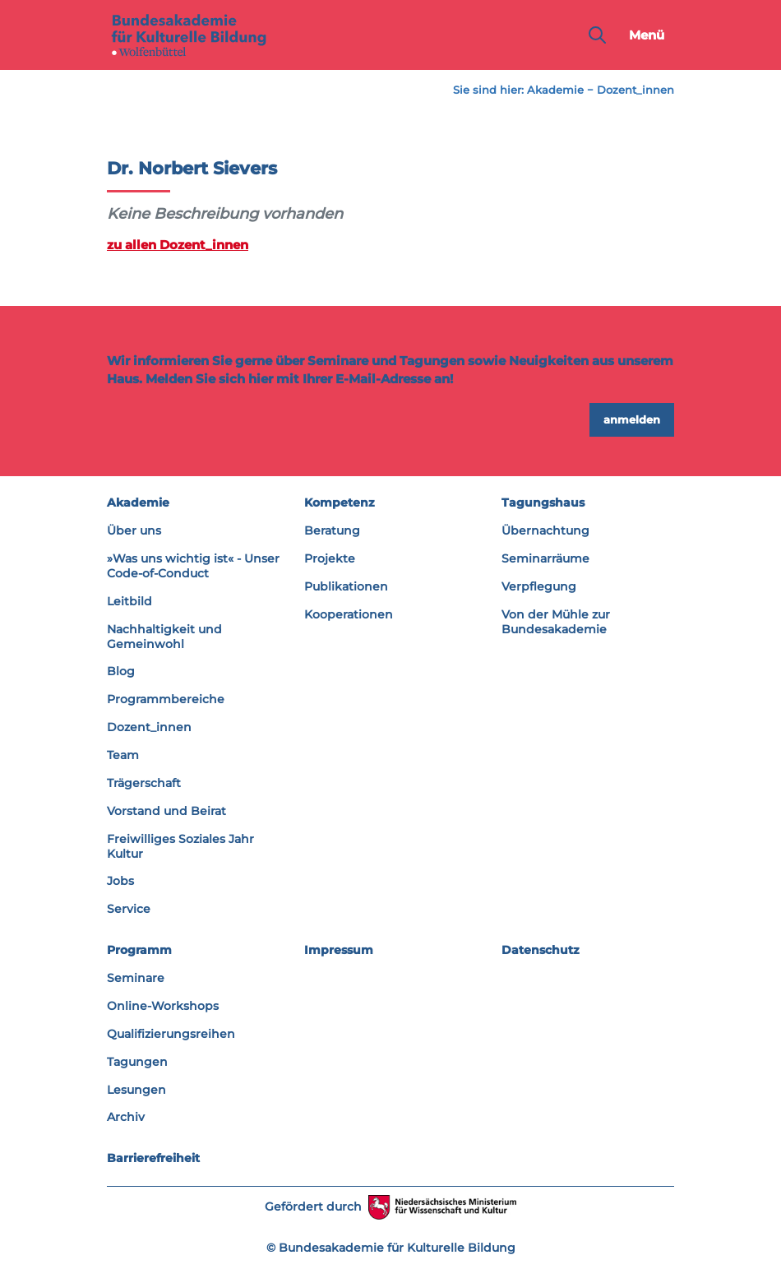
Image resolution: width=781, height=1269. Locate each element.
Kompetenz (339, 502)
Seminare (135, 977)
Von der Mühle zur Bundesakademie (555, 622)
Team (123, 755)
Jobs (120, 880)
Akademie (555, 89)
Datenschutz (540, 949)
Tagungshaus (543, 502)
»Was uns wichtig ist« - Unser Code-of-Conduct (193, 566)
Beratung (332, 530)
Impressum (338, 949)
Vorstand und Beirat (166, 811)
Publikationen (346, 586)
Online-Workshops (163, 1005)
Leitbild (129, 601)
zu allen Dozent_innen (177, 244)
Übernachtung (545, 530)
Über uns (134, 530)
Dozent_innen (635, 89)
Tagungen (137, 1061)
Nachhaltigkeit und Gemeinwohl (164, 636)
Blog (121, 671)
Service (128, 908)
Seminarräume (545, 558)
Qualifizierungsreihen (171, 1033)
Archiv (126, 1116)
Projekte (329, 558)
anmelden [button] (631, 419)
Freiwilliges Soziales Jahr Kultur (180, 846)
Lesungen (136, 1089)
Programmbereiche (165, 699)
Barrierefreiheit (153, 1158)
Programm (139, 949)
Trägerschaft (144, 783)
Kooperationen (348, 614)
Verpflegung (538, 586)
